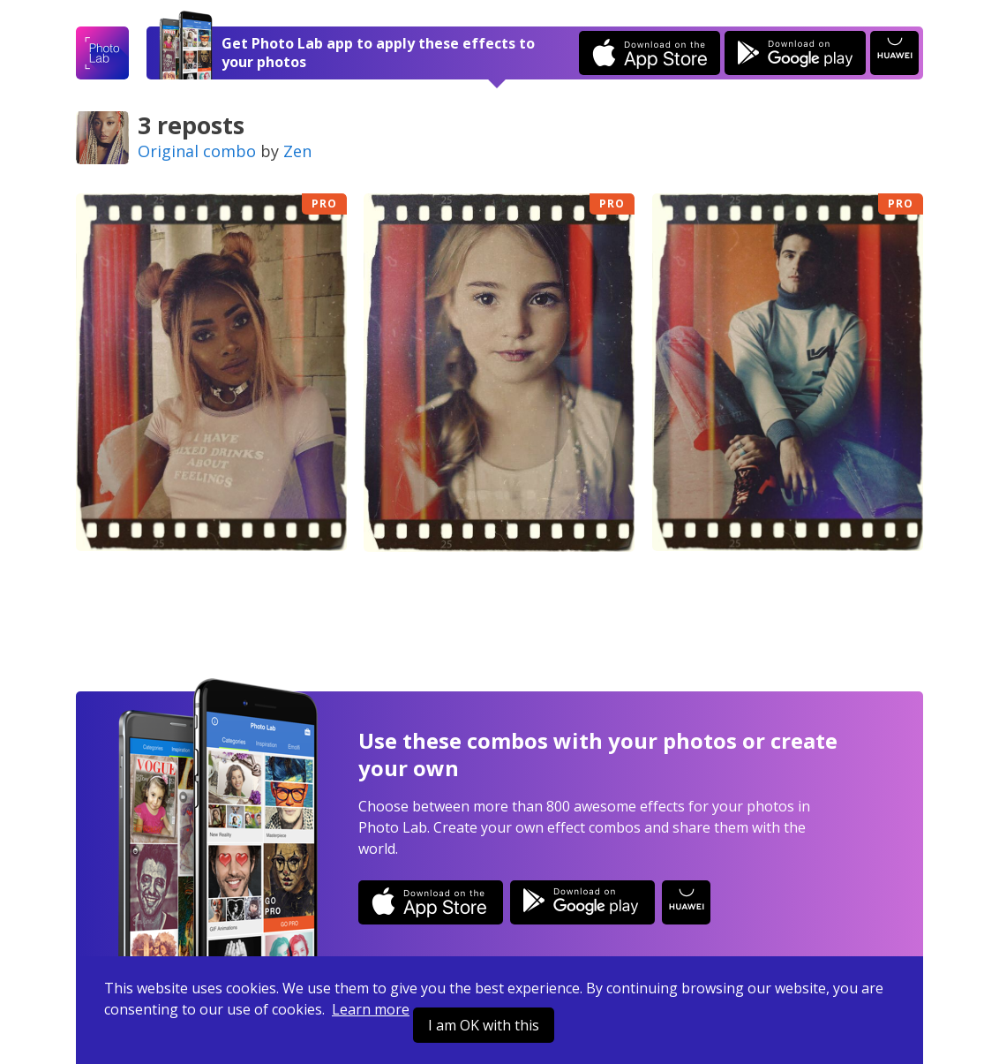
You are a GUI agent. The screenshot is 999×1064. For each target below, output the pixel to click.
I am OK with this (483, 1025)
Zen (297, 151)
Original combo (197, 151)
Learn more (370, 1009)
